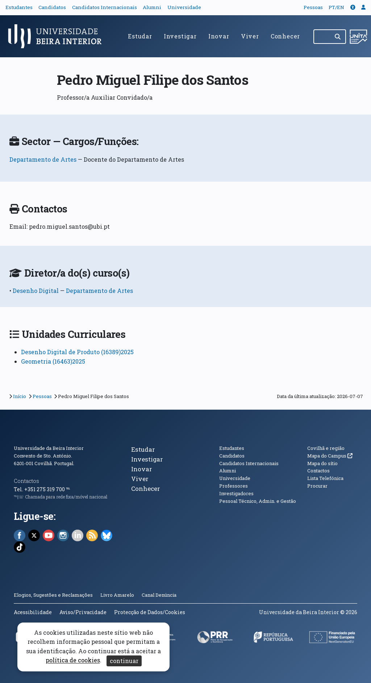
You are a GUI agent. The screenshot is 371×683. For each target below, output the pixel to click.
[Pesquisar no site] (322, 36)
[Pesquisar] (338, 36)
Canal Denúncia (159, 595)
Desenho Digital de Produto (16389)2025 (77, 352)
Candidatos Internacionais (104, 7)
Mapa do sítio (322, 463)
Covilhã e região (326, 448)
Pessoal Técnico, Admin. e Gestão (257, 501)
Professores (233, 486)
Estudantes (19, 7)
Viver (250, 36)
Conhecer (285, 36)
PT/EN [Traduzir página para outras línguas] (336, 7)
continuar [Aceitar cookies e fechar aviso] (124, 661)
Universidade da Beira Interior (49, 448)
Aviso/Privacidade (83, 612)
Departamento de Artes (42, 159)
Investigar (180, 36)
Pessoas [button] (313, 7)
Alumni (152, 7)
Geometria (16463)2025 (53, 361)
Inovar (218, 36)
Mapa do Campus (330, 455)
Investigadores (236, 493)
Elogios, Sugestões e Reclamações (53, 595)
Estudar (140, 36)
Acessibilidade (33, 612)
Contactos (26, 480)
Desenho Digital (36, 290)
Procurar (317, 486)
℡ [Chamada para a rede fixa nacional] (68, 489)
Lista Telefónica (325, 478)
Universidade (184, 7)
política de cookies (73, 660)
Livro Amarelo (117, 595)
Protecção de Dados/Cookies (149, 612)
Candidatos (52, 7)
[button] (352, 7)
